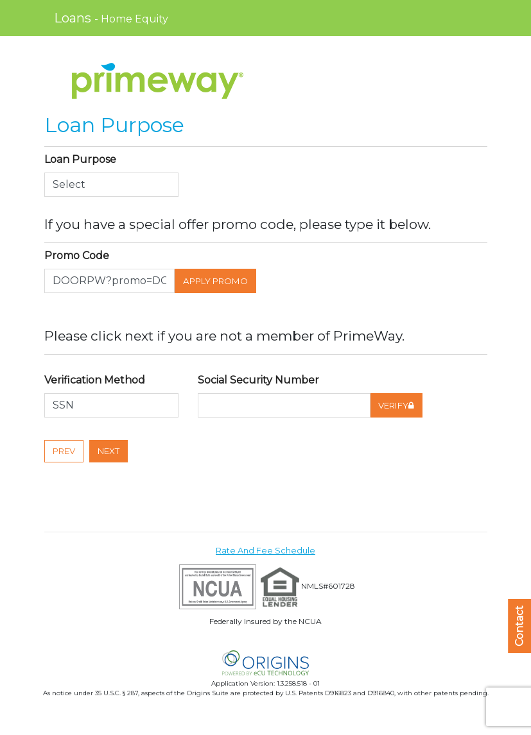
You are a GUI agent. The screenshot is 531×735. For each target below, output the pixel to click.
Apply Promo (215, 281)
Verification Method (96, 380)
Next (108, 451)
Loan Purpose (80, 159)
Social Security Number (258, 380)
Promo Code (76, 255)
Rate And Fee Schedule (265, 550)
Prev (64, 451)
